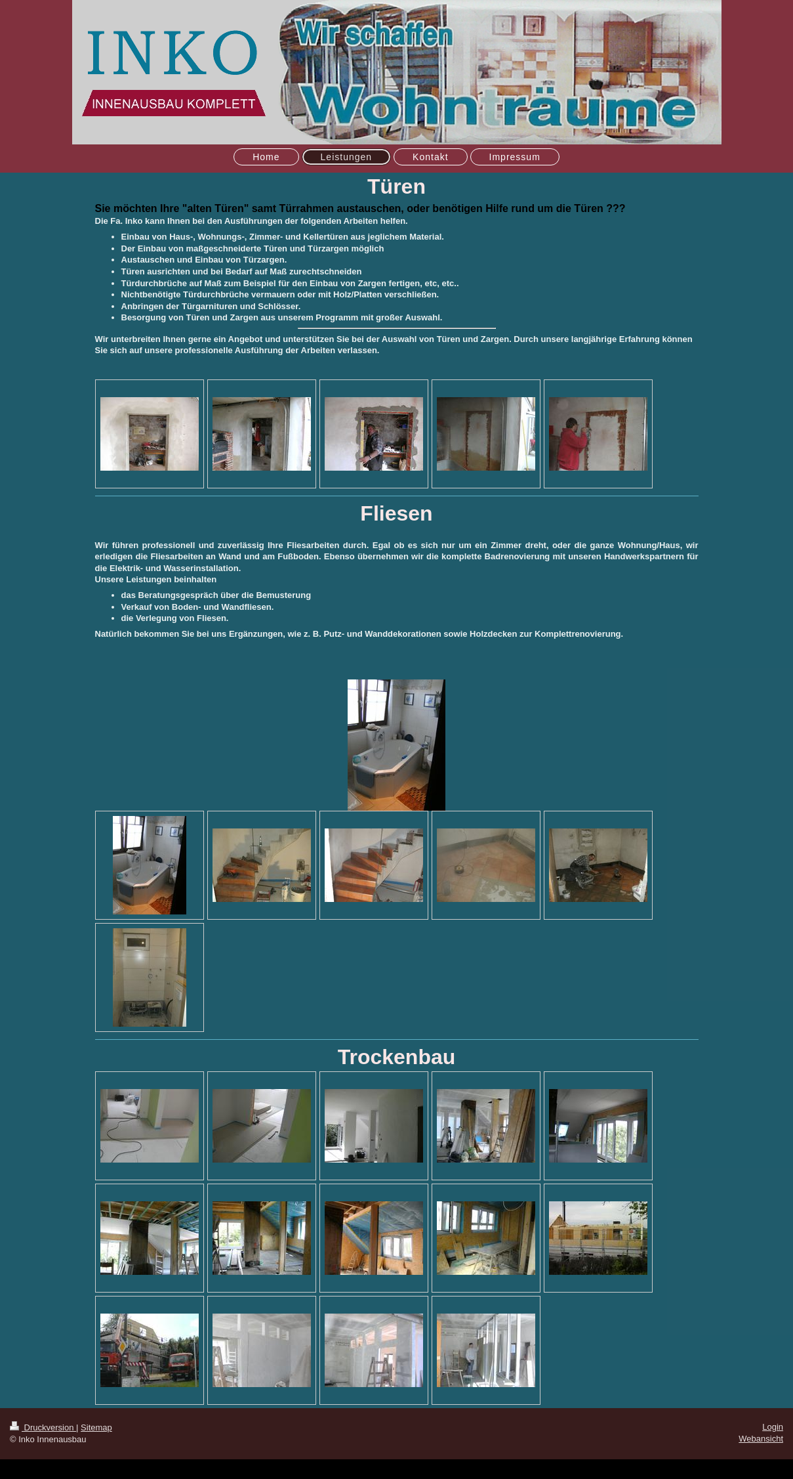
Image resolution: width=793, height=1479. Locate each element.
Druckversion (43, 1427)
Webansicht (761, 1439)
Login (772, 1427)
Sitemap (96, 1427)
